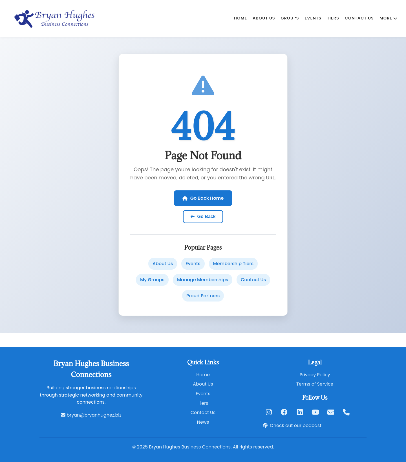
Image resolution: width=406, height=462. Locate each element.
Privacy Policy (315, 374)
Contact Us (359, 18)
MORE (388, 18)
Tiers (333, 18)
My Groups (152, 279)
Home (240, 18)
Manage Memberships (202, 279)
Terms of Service (314, 384)
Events (313, 18)
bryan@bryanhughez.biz (91, 415)
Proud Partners (203, 295)
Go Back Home (203, 198)
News (203, 422)
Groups (290, 18)
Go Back (203, 216)
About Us (264, 18)
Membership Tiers (233, 263)
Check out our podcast (292, 425)
